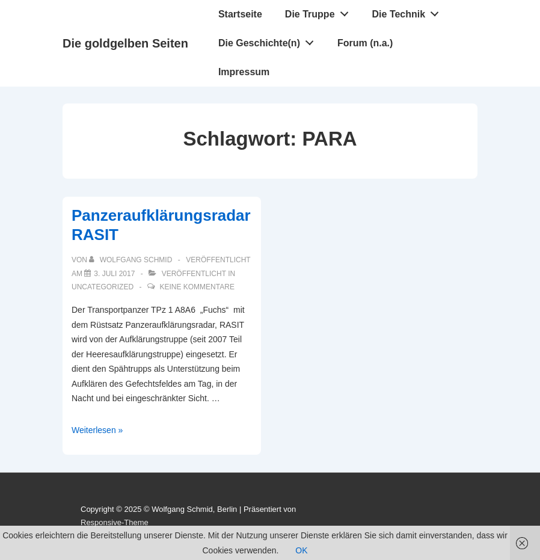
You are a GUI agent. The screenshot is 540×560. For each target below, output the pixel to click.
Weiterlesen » (97, 430)
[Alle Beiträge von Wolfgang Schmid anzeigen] (131, 260)
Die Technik (409, 11)
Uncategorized (102, 287)
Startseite (240, 14)
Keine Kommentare (196, 287)
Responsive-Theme (115, 522)
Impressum (243, 72)
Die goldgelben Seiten (125, 43)
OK (301, 550)
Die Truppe (320, 11)
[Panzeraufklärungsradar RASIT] (114, 273)
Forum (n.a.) (365, 43)
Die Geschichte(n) (269, 40)
